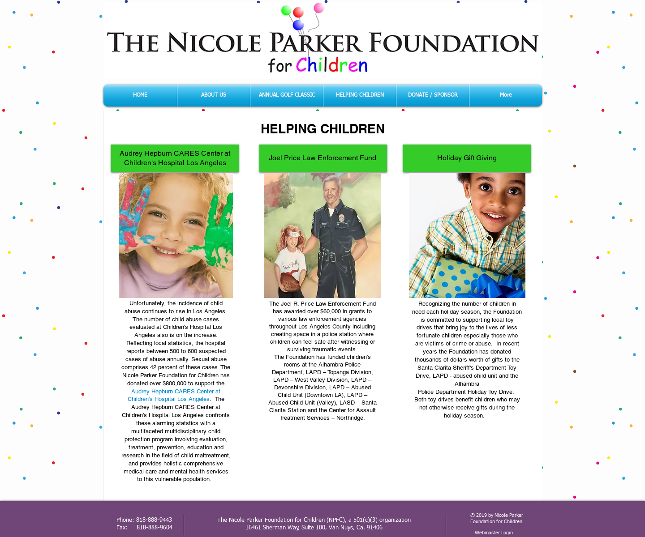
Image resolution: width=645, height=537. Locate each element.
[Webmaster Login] (494, 533)
